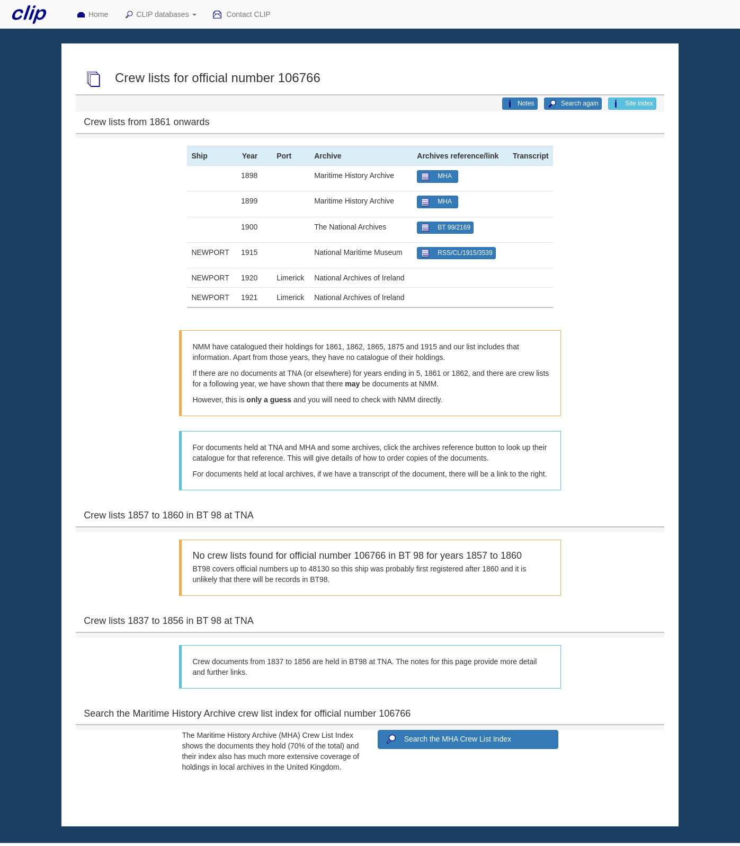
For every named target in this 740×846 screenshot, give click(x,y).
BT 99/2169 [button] (445, 228)
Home (92, 15)
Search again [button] (573, 104)
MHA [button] (437, 177)
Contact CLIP (241, 15)
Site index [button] (632, 104)
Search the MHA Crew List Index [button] (448, 739)
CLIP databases (160, 15)
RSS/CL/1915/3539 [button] (456, 253)
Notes (519, 104)
